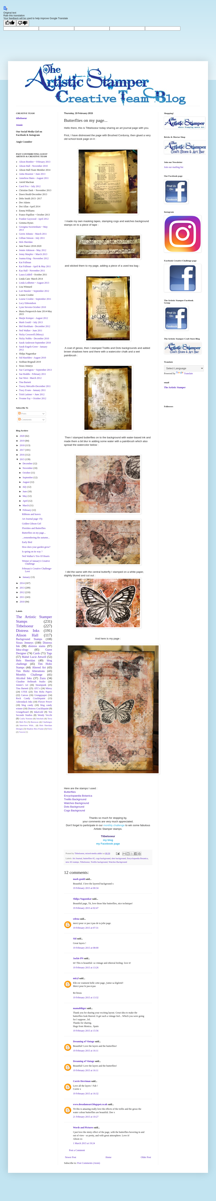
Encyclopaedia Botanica (137, 858)
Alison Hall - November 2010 (33, 166)
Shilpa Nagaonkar (82, 898)
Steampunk (41, 685)
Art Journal (77, 858)
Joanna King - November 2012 (34, 258)
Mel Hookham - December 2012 (34, 326)
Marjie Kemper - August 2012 (33, 318)
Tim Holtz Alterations (30, 671)
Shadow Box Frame (35, 729)
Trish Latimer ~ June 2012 (31, 394)
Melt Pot (23, 722)
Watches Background (118, 862)
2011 (22, 597)
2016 (22, 454)
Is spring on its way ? (32, 551)
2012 (22, 592)
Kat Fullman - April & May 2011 (35, 266)
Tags (49, 653)
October (27, 472)
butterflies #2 (89, 858)
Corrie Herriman (82, 1081)
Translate (184, 373)
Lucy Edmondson (27, 303)
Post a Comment (77, 1150)
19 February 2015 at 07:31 (85, 927)
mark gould (79, 879)
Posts (22, 413)
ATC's (37, 688)
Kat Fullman (25, 262)
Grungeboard (22, 712)
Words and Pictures (83, 1127)
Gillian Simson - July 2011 (32, 238)
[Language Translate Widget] (184, 368)
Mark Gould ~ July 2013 (31, 322)
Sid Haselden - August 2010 (32, 357)
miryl (76, 978)
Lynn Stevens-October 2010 (32, 307)
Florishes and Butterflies (34, 528)
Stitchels (40, 718)
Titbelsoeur (85, 862)
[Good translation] (9, 23)
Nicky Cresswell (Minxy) (31, 334)
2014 (22, 583)
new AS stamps (72, 862)
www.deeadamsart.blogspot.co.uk (90, 1104)
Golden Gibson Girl (31, 523)
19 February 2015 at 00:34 (85, 888)
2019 (22, 440)
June (25, 491)
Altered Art (39, 667)
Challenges (47, 722)
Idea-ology (22, 649)
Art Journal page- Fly (32, 518)
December (28, 463)
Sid (74, 938)
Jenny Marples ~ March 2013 (33, 254)
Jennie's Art (22, 685)
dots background (119, 858)
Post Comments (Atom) (88, 1163)
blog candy (27, 705)
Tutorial (22, 732)
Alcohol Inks (24, 678)
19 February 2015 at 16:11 (85, 1050)
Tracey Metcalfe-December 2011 (35, 386)
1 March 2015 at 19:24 (84, 1143)
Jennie (19, 125)
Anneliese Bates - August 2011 (34, 178)
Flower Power (45, 701)
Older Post (146, 1157)
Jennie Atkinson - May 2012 (32, 250)
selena (76, 918)
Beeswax (35, 722)
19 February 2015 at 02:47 (85, 908)
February (27, 510)
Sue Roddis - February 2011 (32, 374)
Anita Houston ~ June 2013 (32, 174)
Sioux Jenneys (24, 642)
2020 (22, 436)
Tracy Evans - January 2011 (32, 390)
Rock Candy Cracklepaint (30, 698)
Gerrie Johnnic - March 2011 (33, 233)
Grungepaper (40, 695)
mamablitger (79, 1008)
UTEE (24, 691)
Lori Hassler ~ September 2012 (34, 291)
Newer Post (70, 1157)
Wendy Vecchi (45, 715)
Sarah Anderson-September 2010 (35, 342)
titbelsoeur (21, 118)
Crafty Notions (25, 718)
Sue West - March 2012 (30, 378)
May (25, 496)
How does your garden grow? (36, 547)
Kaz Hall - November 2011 (32, 270)
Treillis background (99, 862)
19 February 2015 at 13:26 (85, 967)
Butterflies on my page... (34, 532)
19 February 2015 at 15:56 (85, 1030)
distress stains (36, 646)
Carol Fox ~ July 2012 (30, 186)
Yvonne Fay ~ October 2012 (32, 398)
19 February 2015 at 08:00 (85, 947)
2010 (22, 601)
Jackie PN (78, 958)
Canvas (24, 695)
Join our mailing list (173, 167)
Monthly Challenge (29, 674)
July (25, 486)
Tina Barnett (25, 382)
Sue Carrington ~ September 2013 (35, 369)
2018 (22, 445)
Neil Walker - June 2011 (30, 330)
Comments (25, 419)
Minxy (49, 688)
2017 (22, 450)
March (26, 505)
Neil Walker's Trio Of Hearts (36, 556)
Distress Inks (27, 630)
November (28, 468)
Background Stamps (29, 639)
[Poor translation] (22, 23)
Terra (49, 718)
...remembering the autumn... (36, 537)
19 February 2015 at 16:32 (85, 1093)
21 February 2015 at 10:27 (85, 1116)
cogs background (103, 858)
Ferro (49, 729)
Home (108, 1157)
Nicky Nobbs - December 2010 (34, 338)
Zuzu (43, 678)
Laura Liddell (25, 274)
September (28, 477)
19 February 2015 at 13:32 (85, 997)
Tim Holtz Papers (43, 691)
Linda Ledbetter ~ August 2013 (34, 282)
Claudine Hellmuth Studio (30, 681)
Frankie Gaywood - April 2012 (34, 218)
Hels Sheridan (26, 242)
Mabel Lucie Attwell (34, 656)
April (25, 500)
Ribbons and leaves (31, 514)
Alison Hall (27, 635)
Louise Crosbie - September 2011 (35, 299)
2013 (22, 587)
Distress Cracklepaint (38, 708)
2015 (22, 459)
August (26, 482)
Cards (36, 653)
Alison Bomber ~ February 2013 (34, 161)
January (27, 577)
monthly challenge (114, 825)
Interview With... (27, 725)
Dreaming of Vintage (83, 1041)
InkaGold (38, 712)
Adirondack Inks (24, 701)
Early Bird (27, 542)
